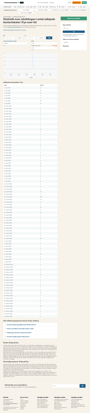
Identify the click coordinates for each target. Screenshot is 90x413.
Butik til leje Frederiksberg (43, 404)
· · (18, 7)
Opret (69, 2)
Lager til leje (57, 402)
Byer (32, 41)
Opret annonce (76, 2)
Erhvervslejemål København (60, 400)
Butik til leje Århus (41, 403)
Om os (21, 399)
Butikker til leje (57, 403)
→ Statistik (65, 42)
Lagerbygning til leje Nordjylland (61, 399)
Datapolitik (22, 404)
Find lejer (51, 2)
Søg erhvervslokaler (73, 18)
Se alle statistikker (7, 16)
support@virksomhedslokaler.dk (10, 403)
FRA (4, 35)
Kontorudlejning (57, 408)
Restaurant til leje (75, 400)
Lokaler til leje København (76, 399)
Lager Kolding (74, 402)
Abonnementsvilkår (24, 402)
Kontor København (58, 404)
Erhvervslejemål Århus (42, 402)
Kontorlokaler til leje (75, 403)
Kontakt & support (24, 400)
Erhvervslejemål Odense (42, 406)
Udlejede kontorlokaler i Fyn (19, 16)
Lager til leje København (42, 407)
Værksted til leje (57, 406)
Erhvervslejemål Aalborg (42, 400)
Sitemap (22, 408)
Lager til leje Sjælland (42, 399)
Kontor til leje (74, 407)
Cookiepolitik (23, 406)
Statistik (22, 407)
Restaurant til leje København (60, 407)
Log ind (84, 2)
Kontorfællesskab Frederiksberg (78, 406)
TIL (25, 35)
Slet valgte (54, 45)
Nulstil (4, 45)
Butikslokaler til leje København (78, 404)
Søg (49, 38)
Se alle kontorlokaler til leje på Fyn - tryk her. (14, 30)
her (76, 36)
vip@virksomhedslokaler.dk (15, 27)
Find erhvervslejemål (43, 2)
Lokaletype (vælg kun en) (10, 41)
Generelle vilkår (23, 403)
